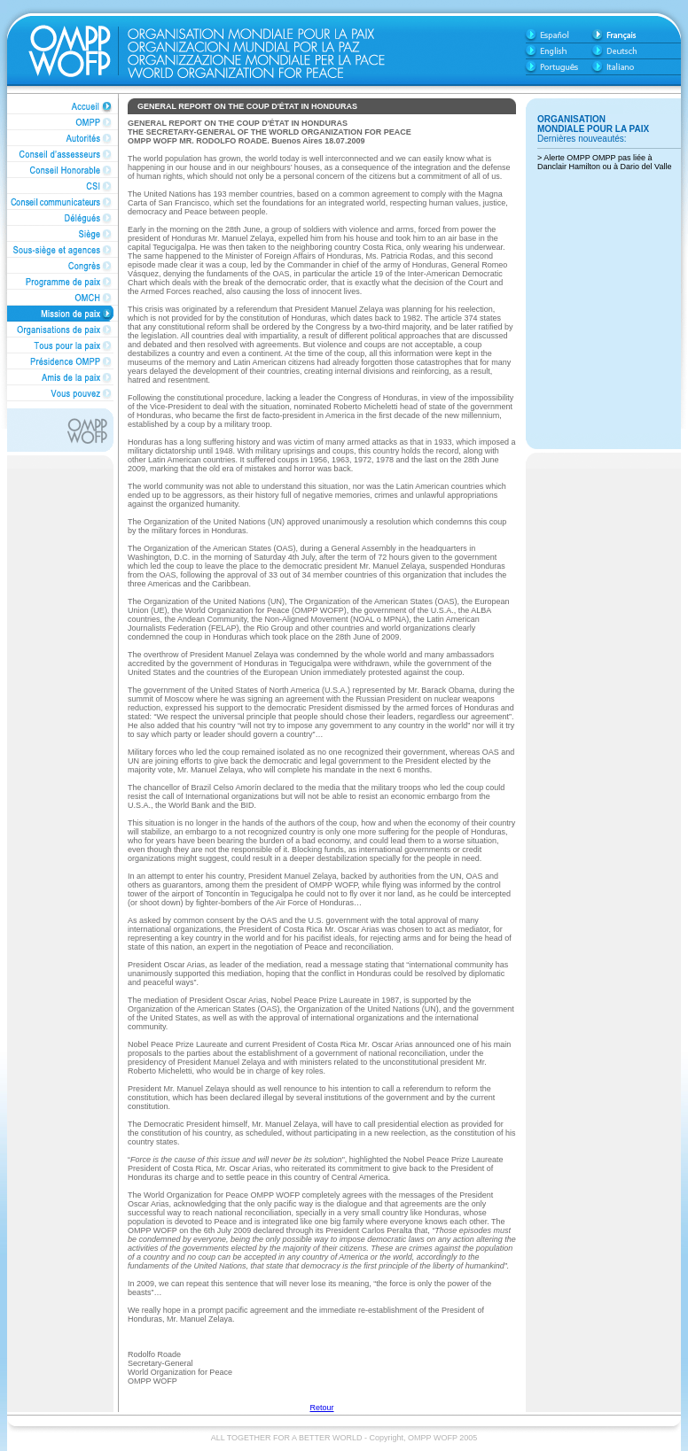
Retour (321, 1407)
